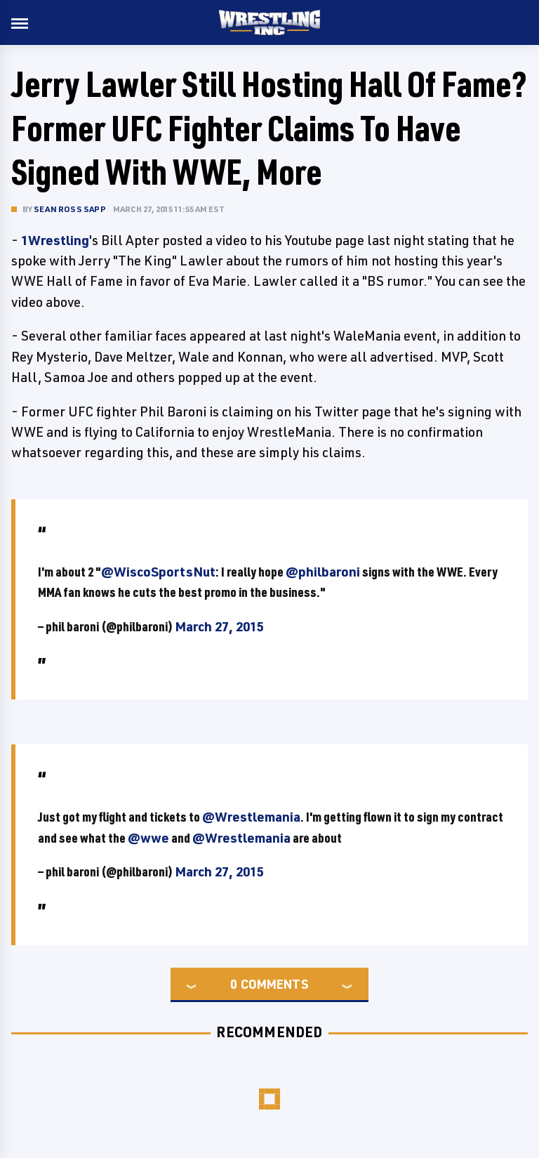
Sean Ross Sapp (70, 209)
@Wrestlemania (251, 816)
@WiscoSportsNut (158, 571)
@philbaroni (323, 571)
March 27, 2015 (219, 626)
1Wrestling (55, 240)
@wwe (148, 837)
